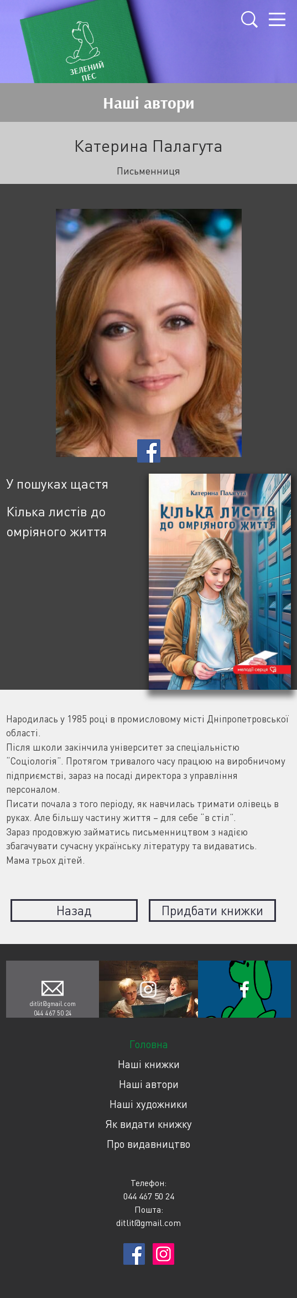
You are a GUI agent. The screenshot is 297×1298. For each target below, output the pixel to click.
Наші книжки (149, 1064)
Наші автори (149, 1084)
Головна (148, 1044)
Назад (73, 910)
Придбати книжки (212, 910)
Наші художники (148, 1103)
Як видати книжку (148, 1123)
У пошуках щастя (57, 483)
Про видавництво (148, 1143)
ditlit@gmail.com (52, 1003)
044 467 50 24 (53, 1013)
